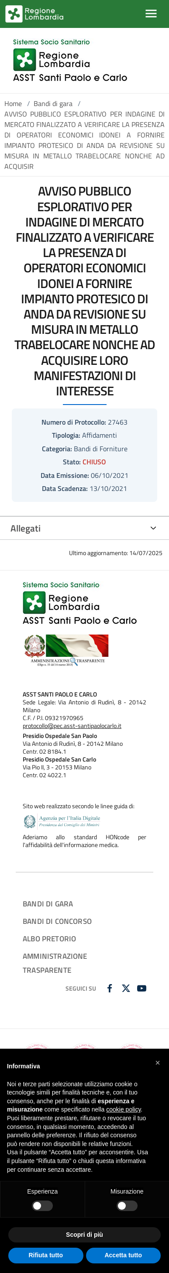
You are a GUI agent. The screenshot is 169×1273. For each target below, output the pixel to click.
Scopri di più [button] (84, 1234)
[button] (158, 1063)
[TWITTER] (127, 989)
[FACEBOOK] (110, 989)
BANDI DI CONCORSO (57, 921)
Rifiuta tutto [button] (45, 1255)
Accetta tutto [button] (123, 1255)
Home (13, 103)
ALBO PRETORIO (49, 938)
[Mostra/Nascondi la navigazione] (151, 14)
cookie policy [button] (123, 1109)
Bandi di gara (53, 103)
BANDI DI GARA (48, 903)
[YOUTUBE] (142, 989)
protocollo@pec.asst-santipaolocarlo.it (72, 726)
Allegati (25, 528)
